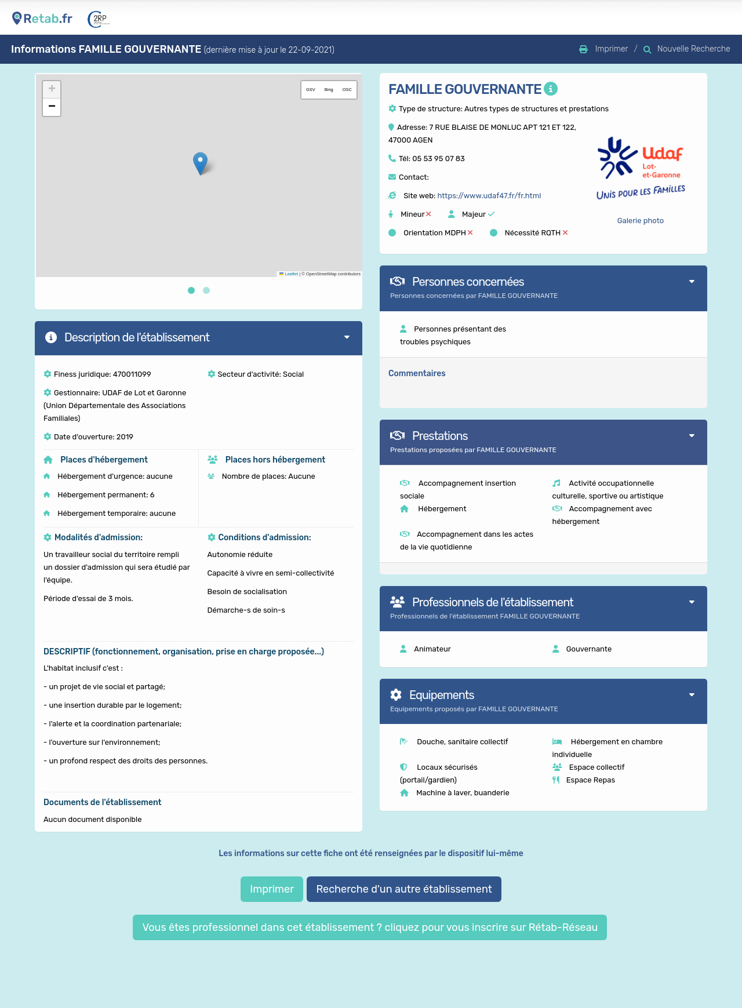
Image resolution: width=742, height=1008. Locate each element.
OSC (347, 89)
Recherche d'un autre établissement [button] (404, 889)
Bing (329, 89)
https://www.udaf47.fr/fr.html (489, 195)
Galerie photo (640, 220)
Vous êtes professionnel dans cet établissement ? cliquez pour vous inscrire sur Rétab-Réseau (370, 927)
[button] (200, 164)
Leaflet (288, 273)
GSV (310, 89)
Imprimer (272, 889)
